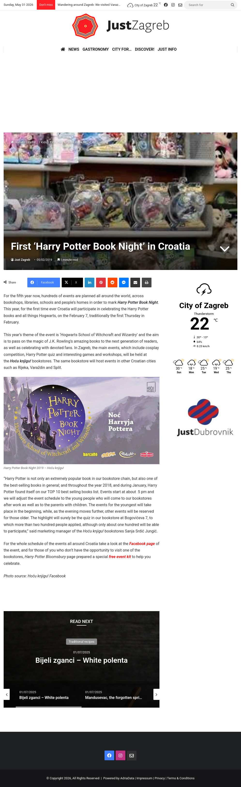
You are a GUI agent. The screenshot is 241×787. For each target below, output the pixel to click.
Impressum (144, 778)
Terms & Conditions (181, 778)
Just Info (167, 49)
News (73, 49)
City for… (122, 49)
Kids (44, 142)
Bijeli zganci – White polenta (81, 660)
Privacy (160, 778)
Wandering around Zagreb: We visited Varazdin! (90, 5)
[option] (81, 659)
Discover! (144, 49)
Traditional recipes (82, 641)
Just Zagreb (22, 260)
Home (17, 142)
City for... (32, 142)
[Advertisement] (120, 89)
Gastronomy (96, 49)
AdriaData (127, 778)
